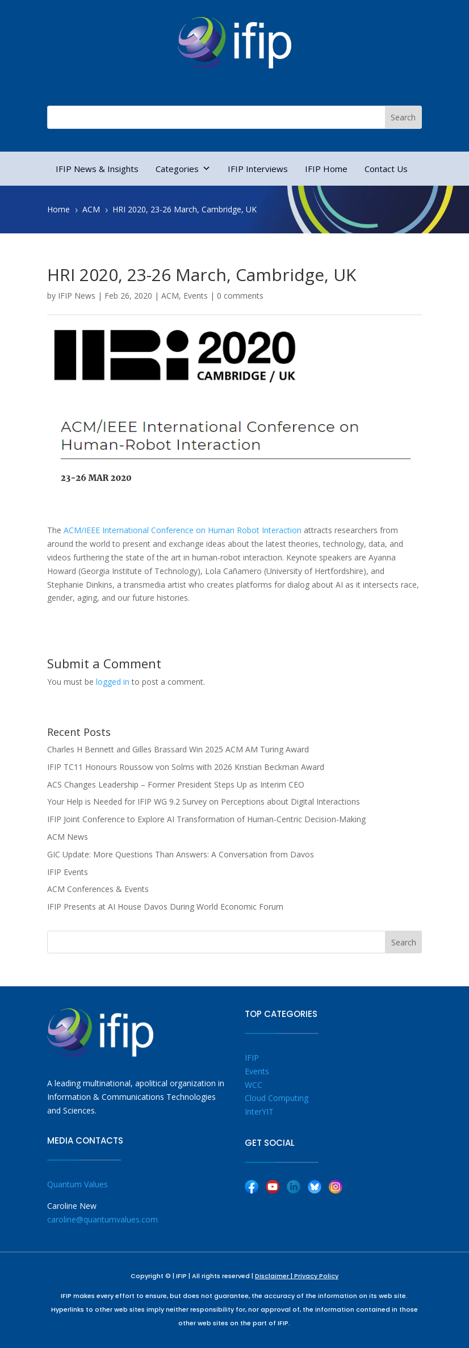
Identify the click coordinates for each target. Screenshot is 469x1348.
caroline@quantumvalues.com (102, 1219)
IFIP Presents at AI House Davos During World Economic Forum (165, 906)
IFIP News (76, 295)
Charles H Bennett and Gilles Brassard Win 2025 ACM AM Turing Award (178, 749)
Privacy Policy (316, 1275)
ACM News (67, 836)
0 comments (240, 295)
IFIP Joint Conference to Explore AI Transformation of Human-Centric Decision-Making (206, 819)
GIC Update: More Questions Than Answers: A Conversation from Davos (180, 854)
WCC (253, 1084)
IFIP (252, 1057)
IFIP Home (326, 168)
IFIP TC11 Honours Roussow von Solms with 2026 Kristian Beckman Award (185, 766)
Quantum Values (77, 1184)
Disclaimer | (274, 1275)
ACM (170, 295)
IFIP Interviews (258, 168)
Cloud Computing (276, 1097)
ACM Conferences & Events (98, 889)
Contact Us (386, 168)
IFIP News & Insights (97, 168)
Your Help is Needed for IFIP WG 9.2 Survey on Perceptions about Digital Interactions (203, 801)
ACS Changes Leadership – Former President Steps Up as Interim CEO (175, 784)
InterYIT (259, 1111)
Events (195, 295)
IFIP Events (67, 871)
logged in (112, 681)
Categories (183, 169)
